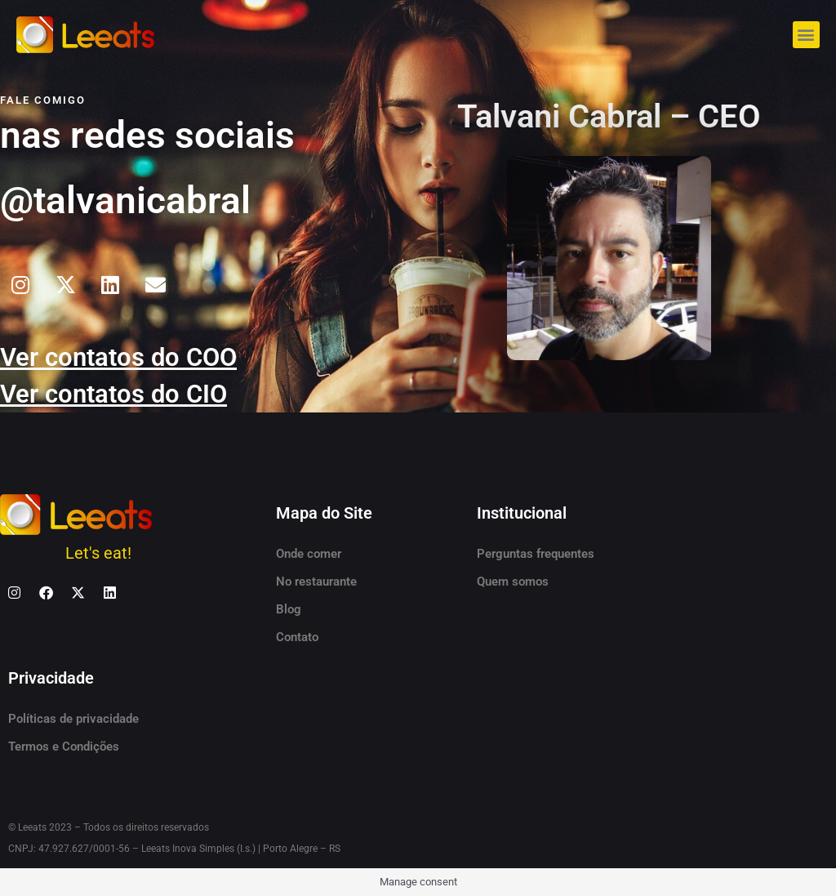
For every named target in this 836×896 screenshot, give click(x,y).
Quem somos (513, 581)
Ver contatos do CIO (117, 393)
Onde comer (308, 553)
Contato (297, 637)
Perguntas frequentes (535, 553)
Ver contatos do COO (122, 356)
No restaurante (316, 581)
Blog (288, 609)
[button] (806, 34)
